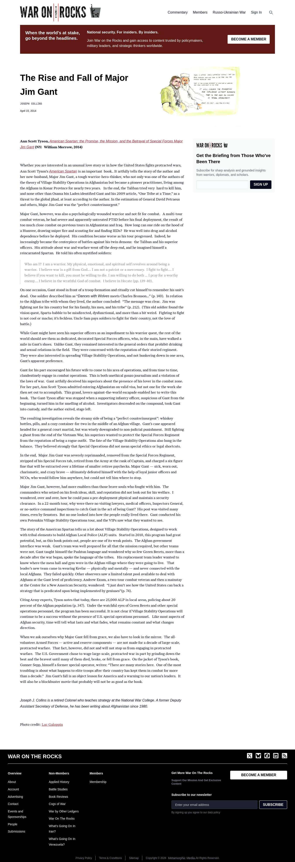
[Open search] (271, 12)
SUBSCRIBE (273, 805)
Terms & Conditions (110, 858)
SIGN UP (261, 184)
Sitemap (134, 858)
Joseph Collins (31, 104)
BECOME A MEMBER (248, 39)
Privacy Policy (84, 858)
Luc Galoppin (52, 725)
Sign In (256, 12)
